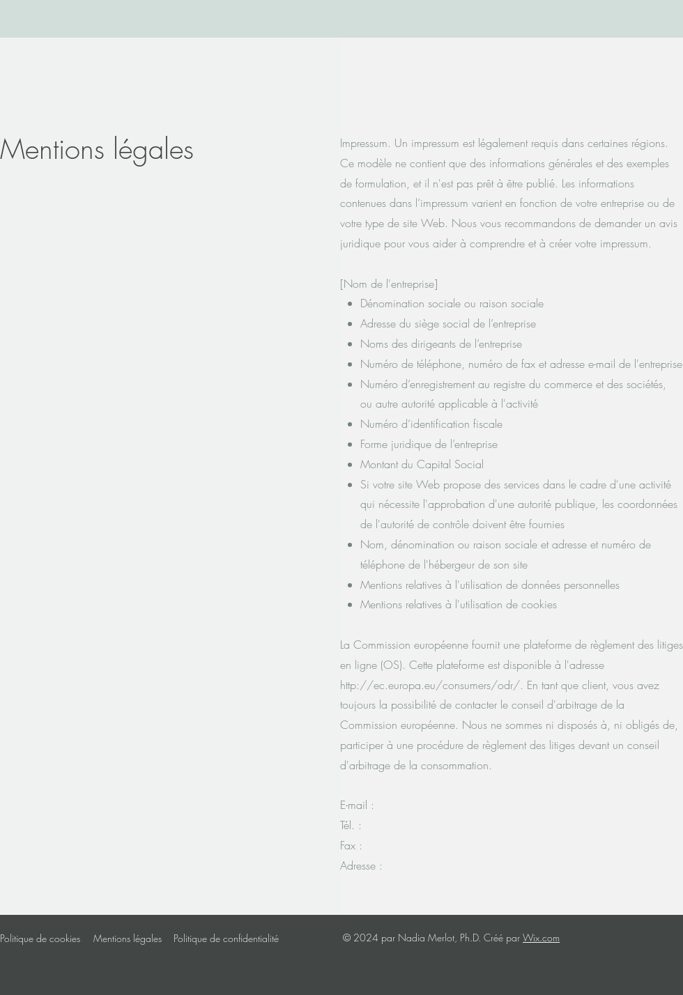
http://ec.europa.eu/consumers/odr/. (431, 685)
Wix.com (541, 937)
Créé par (503, 937)
